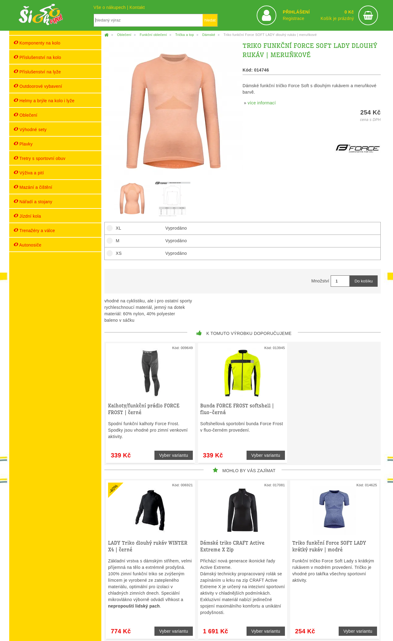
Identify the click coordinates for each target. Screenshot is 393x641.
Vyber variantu (173, 455)
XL (117, 228)
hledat (210, 20)
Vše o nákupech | (112, 7)
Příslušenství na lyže (37, 71)
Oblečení (25, 115)
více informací (262, 102)
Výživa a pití (29, 172)
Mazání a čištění (33, 187)
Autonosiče (27, 244)
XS (117, 253)
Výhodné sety (30, 129)
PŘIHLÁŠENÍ (296, 12)
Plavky (23, 143)
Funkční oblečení (153, 35)
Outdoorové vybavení (38, 86)
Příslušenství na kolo (37, 57)
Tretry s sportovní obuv (39, 158)
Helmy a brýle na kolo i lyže (44, 100)
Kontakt (137, 7)
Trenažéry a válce (34, 230)
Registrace (293, 18)
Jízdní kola (27, 216)
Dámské (208, 35)
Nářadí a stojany (33, 201)
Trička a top (184, 35)
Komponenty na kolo (37, 42)
